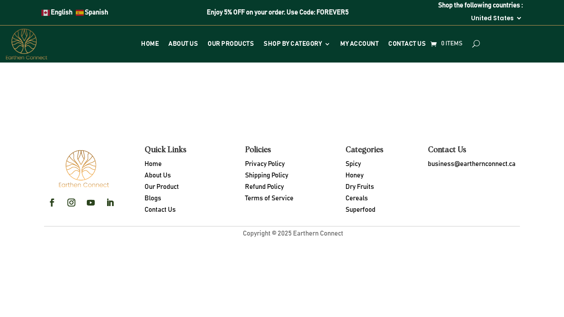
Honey (354, 175)
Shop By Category (292, 44)
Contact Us (407, 44)
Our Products (231, 44)
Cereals (356, 198)
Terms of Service (269, 198)
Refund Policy (264, 187)
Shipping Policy (266, 175)
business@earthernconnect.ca (472, 164)
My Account (359, 44)
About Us (183, 44)
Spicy (353, 164)
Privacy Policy (265, 164)
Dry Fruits (359, 187)
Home (150, 44)
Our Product (162, 187)
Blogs (153, 198)
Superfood (360, 209)
